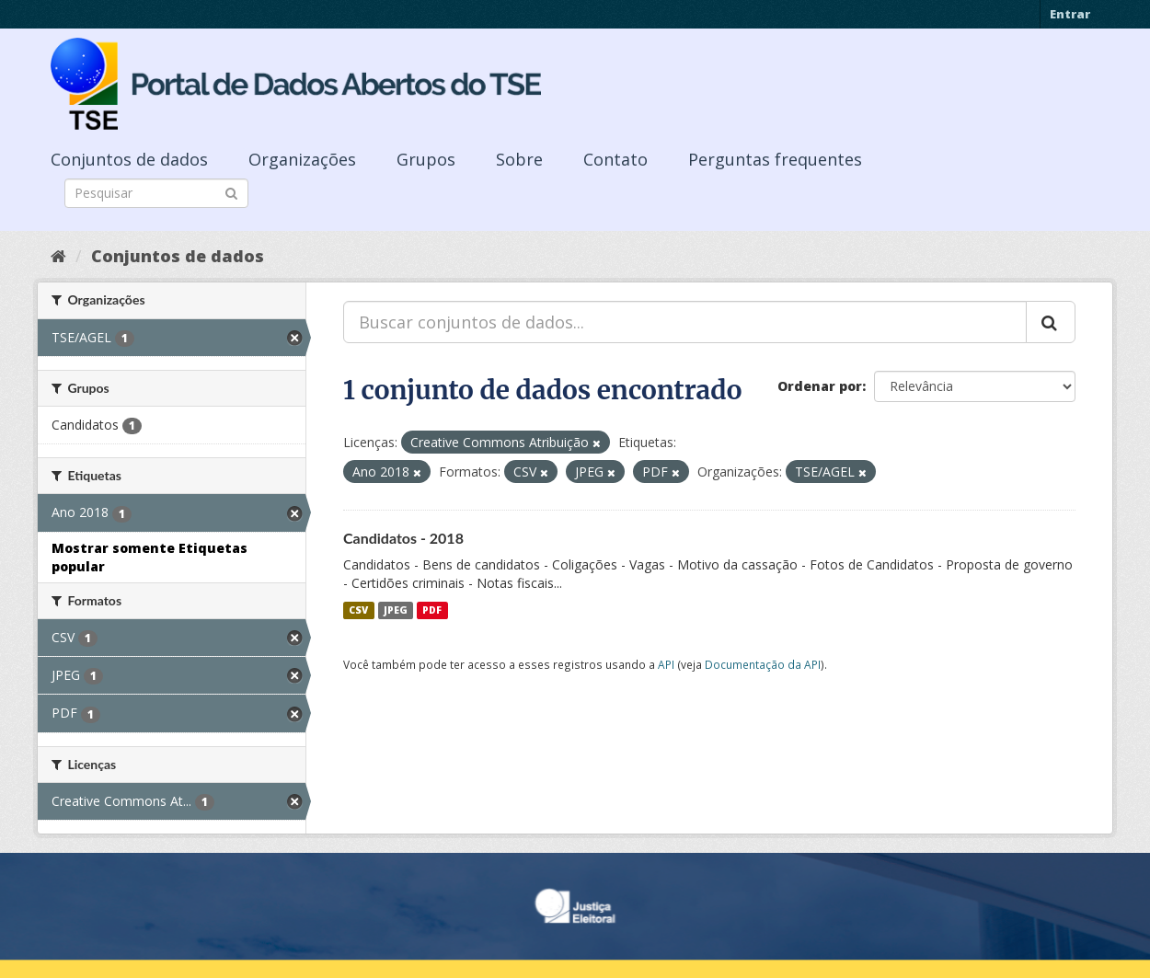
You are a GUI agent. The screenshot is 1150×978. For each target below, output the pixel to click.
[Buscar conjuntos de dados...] (685, 322)
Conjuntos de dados (129, 159)
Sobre (519, 159)
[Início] (58, 256)
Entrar (1070, 14)
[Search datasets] (156, 193)
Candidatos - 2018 (403, 538)
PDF (432, 610)
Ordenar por (819, 386)
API (666, 664)
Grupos (426, 159)
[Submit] (231, 192)
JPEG (396, 610)
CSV (358, 610)
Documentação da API (763, 664)
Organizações (302, 159)
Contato (615, 159)
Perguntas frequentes (775, 159)
